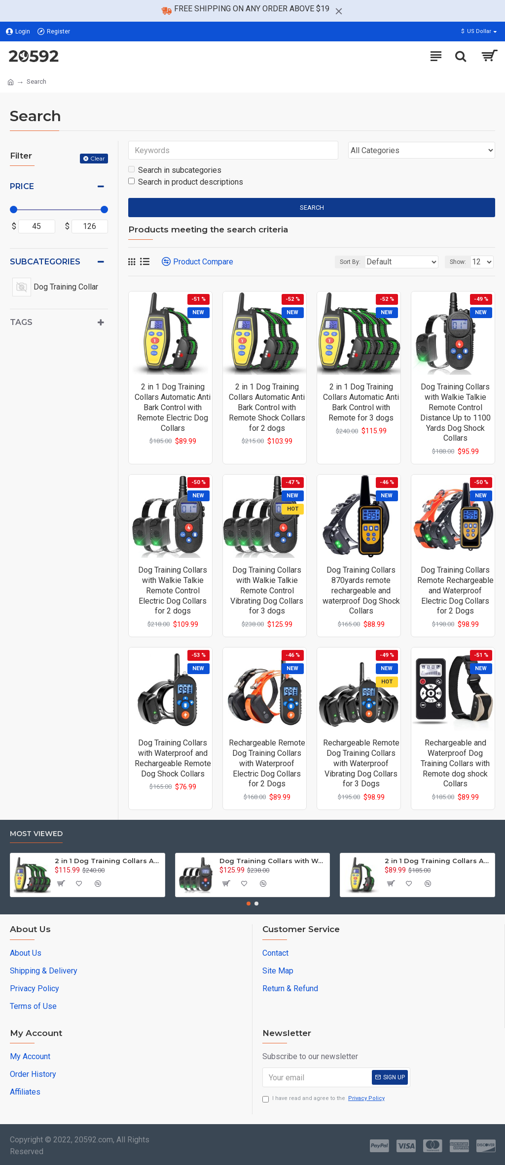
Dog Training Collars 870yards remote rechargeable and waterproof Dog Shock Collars (361, 590)
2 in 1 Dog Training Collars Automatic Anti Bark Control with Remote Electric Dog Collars (173, 407)
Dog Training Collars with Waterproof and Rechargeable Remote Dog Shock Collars (173, 758)
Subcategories (45, 261)
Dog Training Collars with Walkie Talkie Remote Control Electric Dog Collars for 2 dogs (172, 590)
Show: (458, 262)
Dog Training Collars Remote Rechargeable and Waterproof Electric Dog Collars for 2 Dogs (455, 590)
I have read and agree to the (324, 1099)
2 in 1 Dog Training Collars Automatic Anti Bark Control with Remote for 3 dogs (361, 402)
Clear (97, 158)
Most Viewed (36, 834)
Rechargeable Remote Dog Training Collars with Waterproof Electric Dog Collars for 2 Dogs (267, 763)
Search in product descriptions (185, 182)
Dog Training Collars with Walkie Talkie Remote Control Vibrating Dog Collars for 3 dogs (266, 590)
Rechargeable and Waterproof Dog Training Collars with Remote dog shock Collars (455, 763)
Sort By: (350, 262)
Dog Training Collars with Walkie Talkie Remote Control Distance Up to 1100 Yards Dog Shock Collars (455, 412)
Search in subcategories (174, 170)
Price (22, 186)
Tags (21, 322)
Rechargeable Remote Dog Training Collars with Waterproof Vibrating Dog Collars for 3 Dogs (361, 763)
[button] (249, 904)
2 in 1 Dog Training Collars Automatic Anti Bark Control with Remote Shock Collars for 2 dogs (267, 407)
